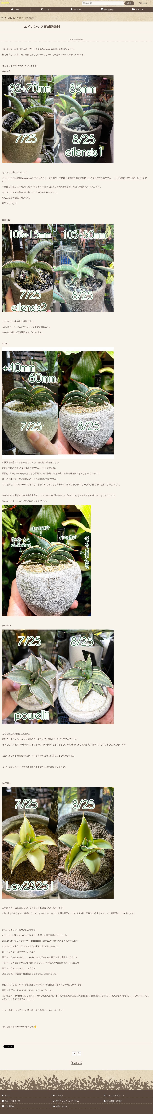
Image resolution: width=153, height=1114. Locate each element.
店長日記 (77, 1063)
